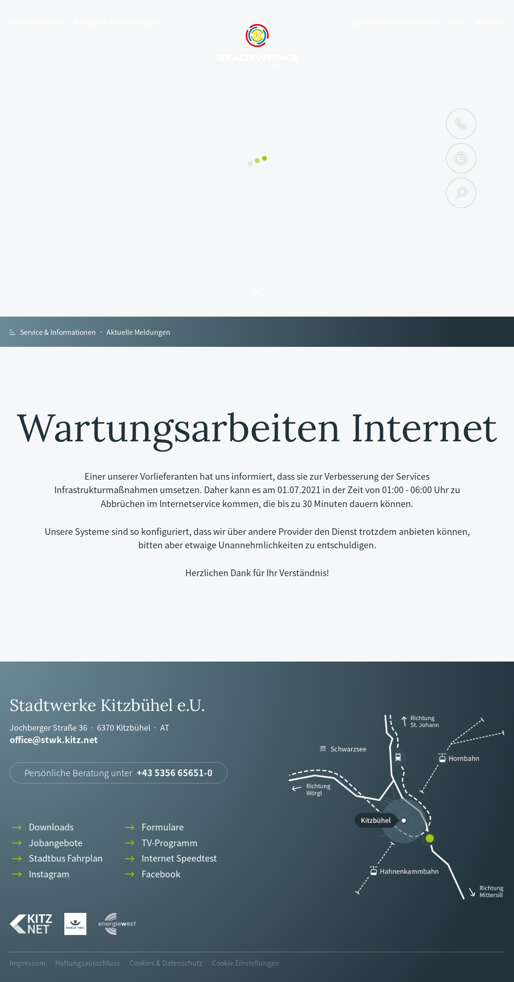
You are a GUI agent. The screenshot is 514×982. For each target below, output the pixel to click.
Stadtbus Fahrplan (56, 858)
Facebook (151, 874)
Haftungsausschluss (87, 963)
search (461, 193)
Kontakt (490, 21)
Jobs (457, 21)
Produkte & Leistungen (115, 21)
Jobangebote (46, 843)
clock (461, 158)
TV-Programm (160, 843)
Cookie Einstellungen (245, 963)
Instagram (40, 874)
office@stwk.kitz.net (54, 739)
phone (461, 124)
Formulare (153, 827)
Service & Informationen (395, 21)
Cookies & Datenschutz (166, 963)
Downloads (41, 827)
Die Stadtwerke (37, 21)
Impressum (28, 963)
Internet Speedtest (169, 858)
